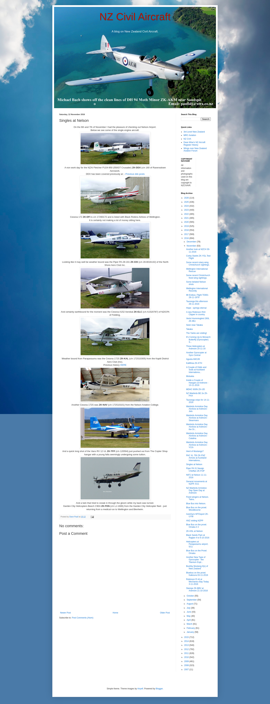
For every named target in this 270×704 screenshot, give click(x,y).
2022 (186, 214)
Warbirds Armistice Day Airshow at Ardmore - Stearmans (197, 418)
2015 (186, 637)
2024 (186, 206)
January (191, 632)
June (189, 612)
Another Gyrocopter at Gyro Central (196, 353)
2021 (186, 218)
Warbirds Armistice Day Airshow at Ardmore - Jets (197, 409)
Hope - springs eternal (196, 308)
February (191, 628)
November (192, 246)
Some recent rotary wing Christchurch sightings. (198, 263)
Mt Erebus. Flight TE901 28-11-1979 (197, 296)
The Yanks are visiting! (196, 333)
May (189, 616)
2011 (186, 653)
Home (115, 613)
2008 (186, 665)
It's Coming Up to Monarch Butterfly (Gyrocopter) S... (198, 339)
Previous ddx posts (134, 174)
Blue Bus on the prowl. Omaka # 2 (196, 525)
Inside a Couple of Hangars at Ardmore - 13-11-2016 (197, 382)
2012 (186, 649)
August (190, 604)
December (192, 241)
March (190, 624)
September (192, 600)
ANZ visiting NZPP (194, 520)
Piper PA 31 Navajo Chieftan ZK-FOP (195, 469)
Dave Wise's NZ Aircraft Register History (194, 143)
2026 (186, 198)
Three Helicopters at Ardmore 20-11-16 (195, 347)
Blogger (159, 688)
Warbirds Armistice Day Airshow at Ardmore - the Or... (197, 427)
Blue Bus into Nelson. (196, 503)
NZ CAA (187, 139)
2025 (186, 202)
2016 (186, 238)
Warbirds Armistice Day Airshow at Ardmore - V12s (197, 445)
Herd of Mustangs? (195, 451)
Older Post (165, 613)
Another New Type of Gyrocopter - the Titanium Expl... (195, 559)
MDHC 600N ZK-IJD (195, 389)
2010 (186, 657)
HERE (123, 365)
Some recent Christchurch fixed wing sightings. (198, 276)
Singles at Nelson (194, 464)
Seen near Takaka (194, 325)
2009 (186, 661)
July (189, 608)
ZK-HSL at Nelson (194, 531)
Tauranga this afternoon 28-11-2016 (197, 302)
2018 (186, 230)
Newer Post (65, 613)
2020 (186, 222)
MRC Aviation (190, 135)
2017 (186, 234)
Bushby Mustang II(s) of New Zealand (197, 567)
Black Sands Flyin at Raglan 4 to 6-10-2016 (197, 536)
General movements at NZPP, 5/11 (196, 482)
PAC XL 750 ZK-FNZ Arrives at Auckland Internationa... (196, 458)
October (191, 596)
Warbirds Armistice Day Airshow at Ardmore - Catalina (197, 436)
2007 (186, 669)
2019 (186, 226)
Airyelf (140, 688)
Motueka (190, 376)
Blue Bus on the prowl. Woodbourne (196, 508)
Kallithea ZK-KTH (194, 363)
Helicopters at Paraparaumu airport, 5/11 (197, 544)
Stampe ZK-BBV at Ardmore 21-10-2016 (197, 589)
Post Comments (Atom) (82, 618)
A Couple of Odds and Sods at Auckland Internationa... (196, 369)
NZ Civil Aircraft (134, 16)
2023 (186, 210)
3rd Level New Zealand (194, 132)
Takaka (189, 329)
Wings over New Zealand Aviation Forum (195, 149)
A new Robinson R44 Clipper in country (195, 313)
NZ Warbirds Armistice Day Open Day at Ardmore (196, 490)
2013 (186, 645)
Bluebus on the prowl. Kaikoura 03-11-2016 (197, 574)
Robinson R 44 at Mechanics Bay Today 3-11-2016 (197, 581)
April (189, 620)
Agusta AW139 (193, 359)
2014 (186, 641)
